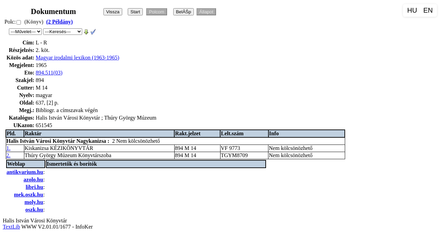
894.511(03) (49, 73)
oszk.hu (34, 210)
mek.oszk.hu (28, 194)
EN (428, 10)
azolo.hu (33, 179)
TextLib (11, 227)
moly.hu (33, 202)
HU (412, 10)
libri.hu (34, 187)
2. (9, 155)
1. (9, 148)
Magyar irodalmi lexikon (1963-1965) (77, 57)
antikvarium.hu (25, 172)
